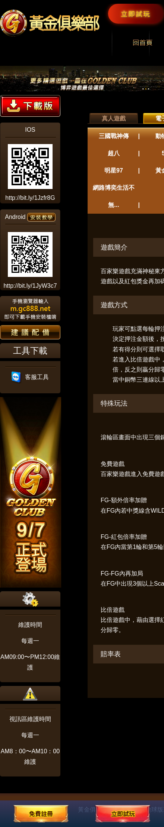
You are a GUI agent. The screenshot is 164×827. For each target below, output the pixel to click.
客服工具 (30, 377)
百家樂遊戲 (115, 271)
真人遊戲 (114, 118)
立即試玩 (136, 13)
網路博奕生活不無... (114, 196)
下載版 (30, 106)
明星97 (113, 170)
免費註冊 (41, 813)
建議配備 (30, 332)
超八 (114, 153)
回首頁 (142, 43)
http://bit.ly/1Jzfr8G (30, 198)
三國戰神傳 (114, 136)
